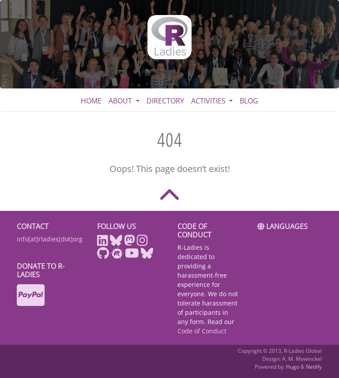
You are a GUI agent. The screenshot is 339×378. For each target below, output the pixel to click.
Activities (209, 101)
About (121, 101)
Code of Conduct (201, 331)
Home (91, 101)
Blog (249, 101)
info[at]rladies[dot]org (50, 239)
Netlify (314, 366)
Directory (165, 101)
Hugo (292, 366)
